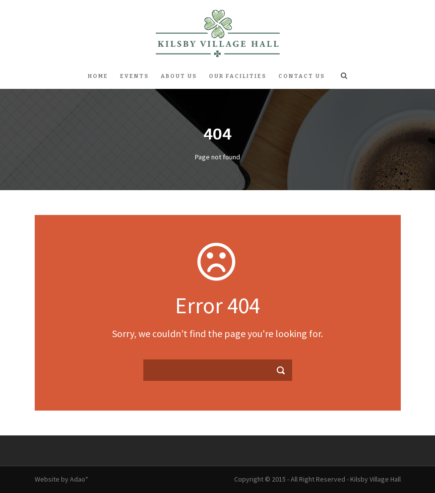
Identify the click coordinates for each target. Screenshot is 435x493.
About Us (179, 76)
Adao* (79, 479)
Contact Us (301, 76)
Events (134, 76)
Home (98, 76)
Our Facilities (237, 76)
